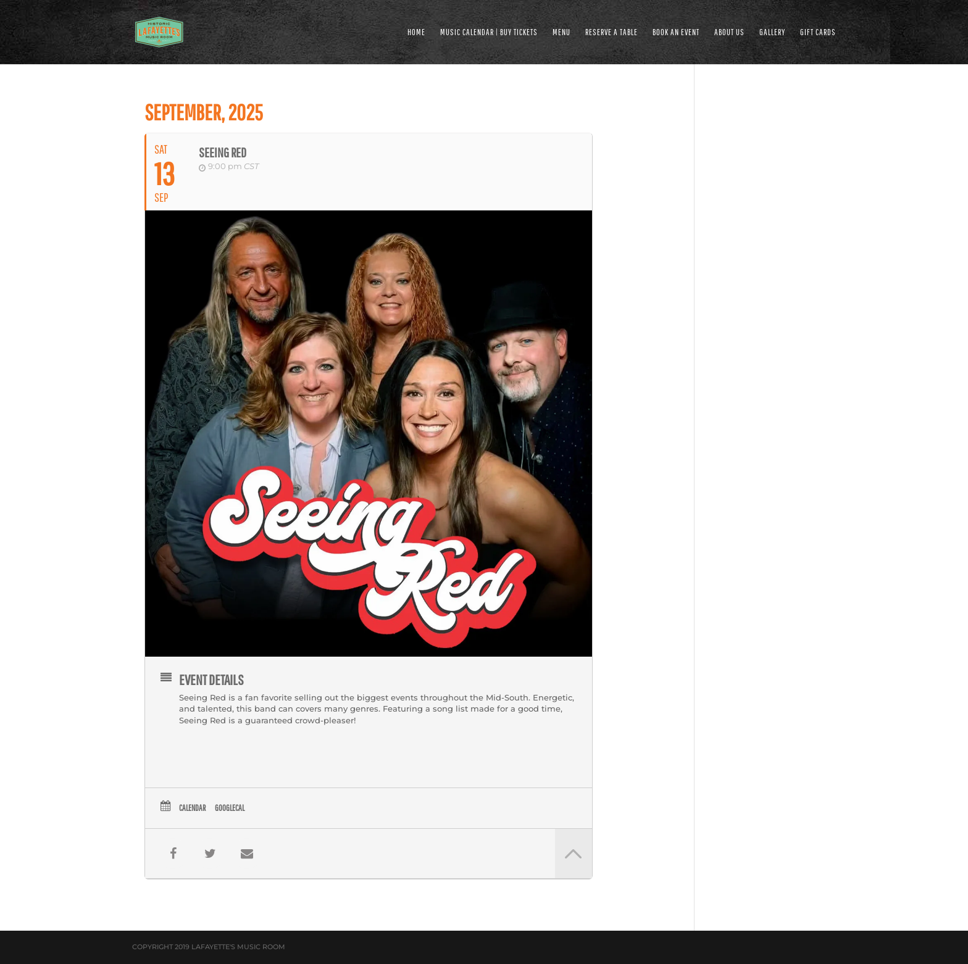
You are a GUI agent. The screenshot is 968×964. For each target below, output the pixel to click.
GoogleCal (229, 808)
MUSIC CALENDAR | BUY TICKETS (489, 32)
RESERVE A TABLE (611, 32)
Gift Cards (818, 32)
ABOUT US (729, 32)
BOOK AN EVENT (676, 32)
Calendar (192, 808)
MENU (561, 32)
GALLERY (772, 32)
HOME (416, 32)
